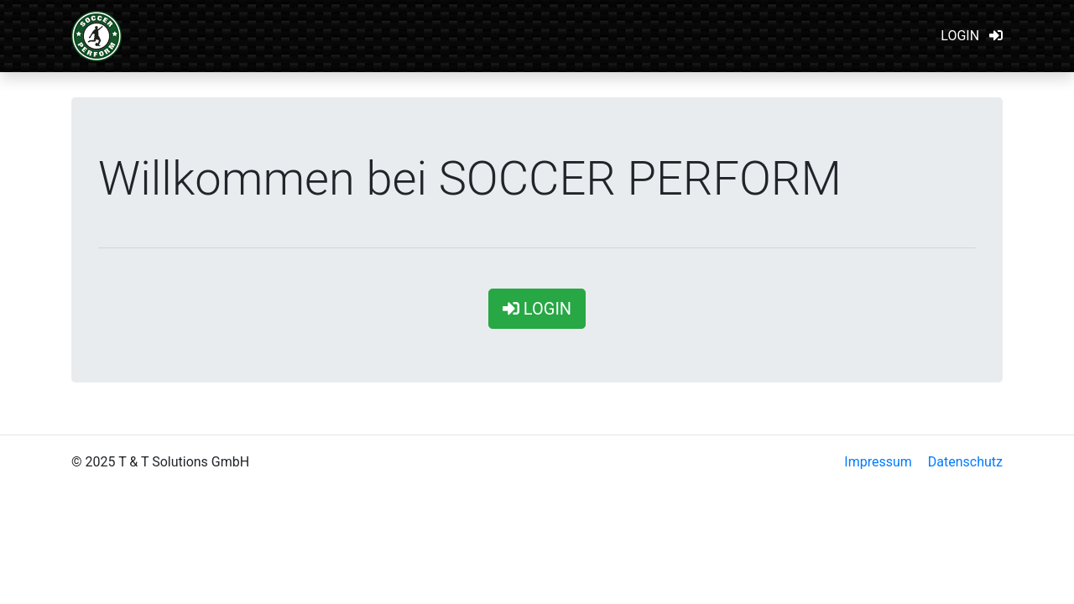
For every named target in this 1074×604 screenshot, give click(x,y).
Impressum (878, 462)
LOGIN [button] (537, 309)
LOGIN (972, 36)
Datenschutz (965, 462)
